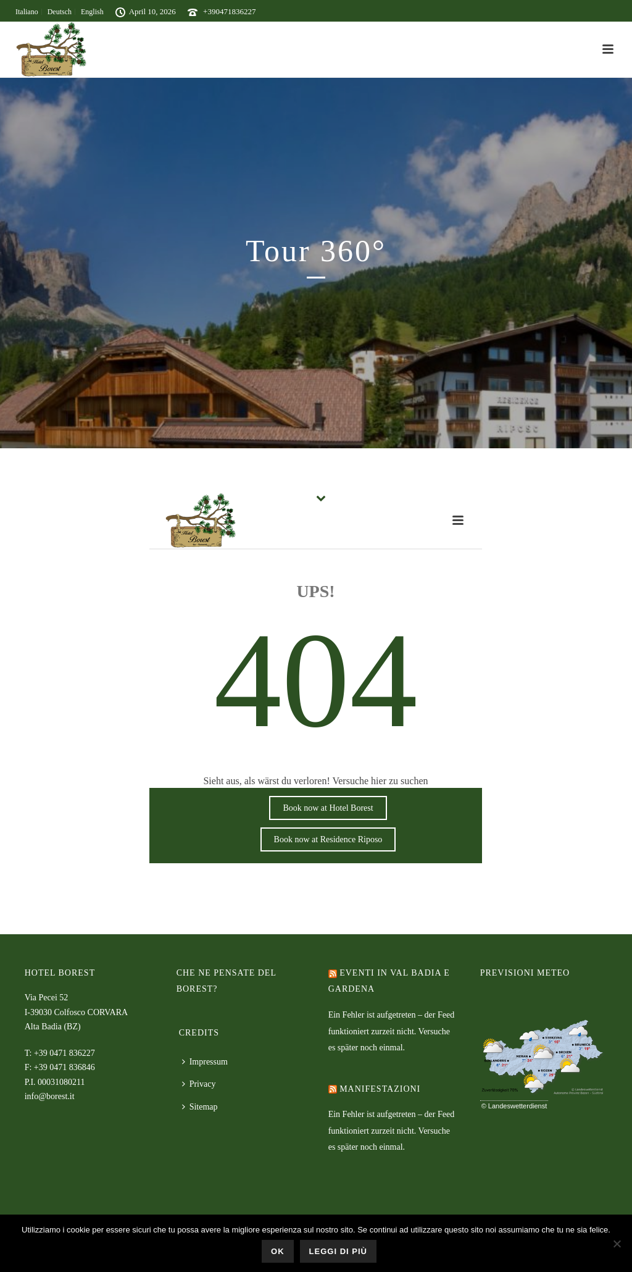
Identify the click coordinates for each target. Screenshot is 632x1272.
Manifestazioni (379, 1089)
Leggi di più (338, 1251)
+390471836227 (229, 11)
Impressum (205, 1061)
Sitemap (200, 1106)
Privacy (199, 1084)
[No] (616, 1243)
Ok (278, 1251)
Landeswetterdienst (517, 1106)
